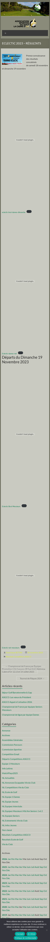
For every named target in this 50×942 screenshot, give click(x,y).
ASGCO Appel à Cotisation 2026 (17, 702)
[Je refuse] (46, 930)
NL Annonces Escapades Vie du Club (18, 782)
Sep (41, 867)
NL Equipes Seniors (11, 815)
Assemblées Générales (12, 740)
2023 (4, 883)
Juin (29, 867)
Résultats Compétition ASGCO (18, 656)
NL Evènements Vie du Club (14, 820)
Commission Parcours (12, 744)
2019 (4, 915)
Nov (4, 870)
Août (37, 867)
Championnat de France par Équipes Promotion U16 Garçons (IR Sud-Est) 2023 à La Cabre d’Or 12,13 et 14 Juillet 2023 (23, 669)
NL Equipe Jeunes (10, 801)
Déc (8, 870)
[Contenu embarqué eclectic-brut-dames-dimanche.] (25, 140)
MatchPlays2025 (10, 773)
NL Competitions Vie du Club (15, 787)
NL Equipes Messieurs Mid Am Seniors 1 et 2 (22, 811)
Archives (6, 735)
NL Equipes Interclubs (12, 806)
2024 (4, 875)
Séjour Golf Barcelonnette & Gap (17, 692)
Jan (9, 859)
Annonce (6, 730)
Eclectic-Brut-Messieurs (11, 506)
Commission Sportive (12, 749)
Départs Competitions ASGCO (16, 759)
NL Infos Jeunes (9, 825)
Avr (20, 859)
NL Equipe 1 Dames (11, 797)
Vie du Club (7, 844)
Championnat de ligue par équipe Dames (20, 714)
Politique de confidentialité (25, 938)
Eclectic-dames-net (9, 353)
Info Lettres (7, 768)
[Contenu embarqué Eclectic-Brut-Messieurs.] (25, 434)
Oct (45, 867)
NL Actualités (8, 778)
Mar (17, 859)
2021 (4, 899)
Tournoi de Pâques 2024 (32, 678)
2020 (4, 907)
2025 (4, 867)
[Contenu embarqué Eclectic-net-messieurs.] (25, 575)
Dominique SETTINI (14, 652)
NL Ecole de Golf (9, 792)
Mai (24, 867)
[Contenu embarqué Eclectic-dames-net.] (25, 281)
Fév (13, 859)
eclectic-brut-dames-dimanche (13, 212)
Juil (32, 867)
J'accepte (20, 934)
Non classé (7, 830)
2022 (4, 891)
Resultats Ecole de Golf (12, 839)
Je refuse (31, 934)
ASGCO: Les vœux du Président (16, 697)
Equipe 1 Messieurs (11, 763)
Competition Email (10, 754)
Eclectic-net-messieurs (10, 648)
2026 (4, 859)
